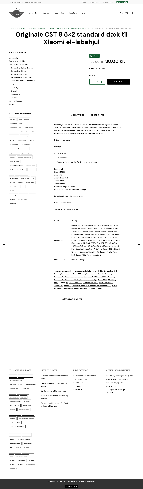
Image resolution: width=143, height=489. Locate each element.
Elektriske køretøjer (90, 282)
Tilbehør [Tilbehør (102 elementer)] (11, 174)
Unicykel (14, 97)
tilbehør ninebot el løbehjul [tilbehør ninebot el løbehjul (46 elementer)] (21, 174)
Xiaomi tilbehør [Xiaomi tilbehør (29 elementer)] (13, 203)
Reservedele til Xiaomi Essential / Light (69, 276)
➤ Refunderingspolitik (114, 382)
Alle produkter (14, 58)
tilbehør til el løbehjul (87, 285)
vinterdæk (58, 288)
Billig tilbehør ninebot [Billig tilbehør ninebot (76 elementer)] (29, 127)
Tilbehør (45, 13)
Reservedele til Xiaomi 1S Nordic (73, 273)
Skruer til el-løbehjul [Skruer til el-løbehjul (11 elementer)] (21, 169)
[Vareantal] (97, 81)
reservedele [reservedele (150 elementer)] (12, 157)
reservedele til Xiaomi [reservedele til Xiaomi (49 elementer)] (30, 165)
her (73, 130)
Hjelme (11, 104)
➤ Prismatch (78, 382)
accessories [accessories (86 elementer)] (12, 119)
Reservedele (59, 13)
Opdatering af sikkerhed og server (55, 390)
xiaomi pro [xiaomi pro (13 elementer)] (32, 195)
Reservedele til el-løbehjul (36, 28)
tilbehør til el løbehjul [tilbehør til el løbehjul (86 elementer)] (14, 178)
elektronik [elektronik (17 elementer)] (12, 140)
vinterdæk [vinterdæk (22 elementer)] (20, 182)
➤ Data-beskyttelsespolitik (117, 379)
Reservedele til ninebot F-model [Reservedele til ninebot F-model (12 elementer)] (16, 165)
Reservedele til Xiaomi (19, 71)
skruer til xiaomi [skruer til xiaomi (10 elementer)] (32, 169)
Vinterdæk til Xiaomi (88, 288)
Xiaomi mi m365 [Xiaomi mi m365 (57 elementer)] (23, 195)
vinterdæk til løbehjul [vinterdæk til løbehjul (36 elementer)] (30, 182)
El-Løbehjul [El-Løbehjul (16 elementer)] (33, 131)
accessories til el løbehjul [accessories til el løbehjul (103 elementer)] (24, 119)
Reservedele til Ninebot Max (21, 77)
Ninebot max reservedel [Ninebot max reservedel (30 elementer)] (23, 148)
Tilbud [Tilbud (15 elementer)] (33, 178)
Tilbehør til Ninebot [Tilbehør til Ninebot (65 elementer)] (25, 178)
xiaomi (99, 288)
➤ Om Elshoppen (80, 379)
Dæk (84, 13)
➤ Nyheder (77, 386)
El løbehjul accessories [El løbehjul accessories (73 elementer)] (22, 140)
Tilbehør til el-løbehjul (17, 61)
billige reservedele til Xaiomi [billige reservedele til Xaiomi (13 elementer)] (16, 127)
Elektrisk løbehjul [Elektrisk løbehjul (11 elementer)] (24, 136)
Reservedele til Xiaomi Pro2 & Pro (82, 28)
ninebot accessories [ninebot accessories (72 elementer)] (14, 144)
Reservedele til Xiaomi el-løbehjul (58, 28)
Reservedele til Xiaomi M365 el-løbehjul (99, 276)
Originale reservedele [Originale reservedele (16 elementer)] (14, 152)
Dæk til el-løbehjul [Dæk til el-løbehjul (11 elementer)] (23, 131)
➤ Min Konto (111, 386)
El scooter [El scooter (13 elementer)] (32, 140)
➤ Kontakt (77, 389)
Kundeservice (94, 2)
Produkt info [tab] (96, 114)
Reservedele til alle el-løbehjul (22, 68)
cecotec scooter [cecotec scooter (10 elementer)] (13, 131)
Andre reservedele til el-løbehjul (23, 80)
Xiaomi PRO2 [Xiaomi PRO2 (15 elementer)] (12, 199)
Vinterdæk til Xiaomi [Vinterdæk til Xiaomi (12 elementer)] (14, 186)
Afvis (75, 486)
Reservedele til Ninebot (19, 74)
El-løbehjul (15, 88)
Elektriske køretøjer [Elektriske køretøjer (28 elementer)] (14, 136)
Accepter (69, 486)
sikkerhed (68, 285)
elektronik (103, 282)
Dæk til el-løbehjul (15, 101)
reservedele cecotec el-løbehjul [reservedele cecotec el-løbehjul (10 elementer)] (24, 157)
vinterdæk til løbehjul (71, 288)
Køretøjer (73, 13)
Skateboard (15, 94)
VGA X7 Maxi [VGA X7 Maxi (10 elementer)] (12, 182)
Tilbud (84, 2)
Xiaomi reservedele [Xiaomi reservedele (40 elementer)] (22, 199)
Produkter (22, 28)
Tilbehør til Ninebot (103, 285)
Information (107, 2)
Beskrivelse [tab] (77, 114)
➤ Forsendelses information (84, 375)
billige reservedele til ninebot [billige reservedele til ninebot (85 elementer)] (16, 123)
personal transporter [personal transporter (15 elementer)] (26, 152)
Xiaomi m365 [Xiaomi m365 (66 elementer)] (26, 190)
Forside (13, 28)
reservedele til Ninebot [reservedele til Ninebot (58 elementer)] (14, 161)
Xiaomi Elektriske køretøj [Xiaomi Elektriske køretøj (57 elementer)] (15, 190)
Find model (32, 13)
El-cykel (14, 91)
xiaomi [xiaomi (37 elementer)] (23, 186)
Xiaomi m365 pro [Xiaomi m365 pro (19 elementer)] (13, 195)
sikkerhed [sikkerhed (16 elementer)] (12, 169)
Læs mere (91, 481)
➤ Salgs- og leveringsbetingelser (119, 375)
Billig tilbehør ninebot (74, 282)
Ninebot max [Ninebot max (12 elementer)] (12, 148)
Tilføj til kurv (119, 82)
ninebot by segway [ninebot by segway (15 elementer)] (26, 144)
